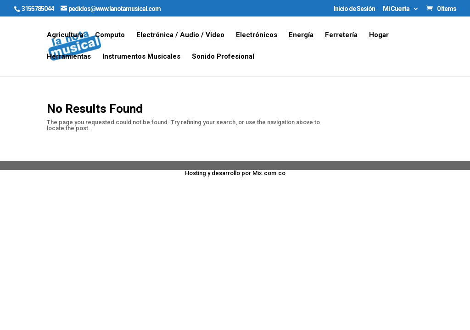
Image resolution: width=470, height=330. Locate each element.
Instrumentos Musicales (141, 56)
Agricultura (65, 35)
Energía (301, 35)
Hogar (379, 35)
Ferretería (341, 35)
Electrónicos (256, 35)
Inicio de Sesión (354, 9)
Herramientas (69, 56)
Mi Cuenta (396, 9)
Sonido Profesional (223, 56)
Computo (110, 35)
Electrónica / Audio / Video (180, 35)
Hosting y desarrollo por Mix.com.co (235, 173)
